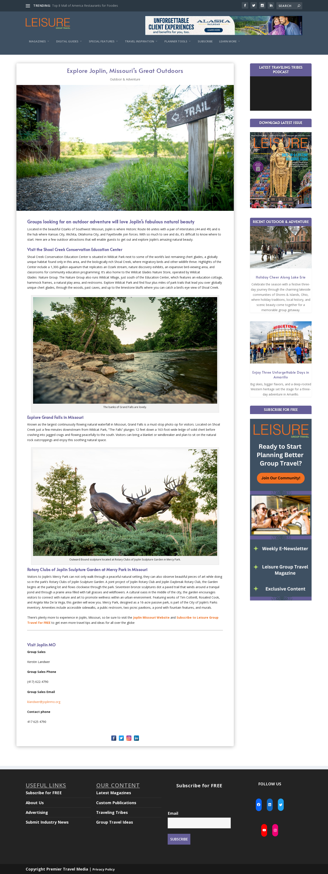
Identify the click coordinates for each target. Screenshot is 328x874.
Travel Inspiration (139, 41)
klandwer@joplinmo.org (43, 702)
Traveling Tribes (112, 812)
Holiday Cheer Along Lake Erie (281, 277)
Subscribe (205, 41)
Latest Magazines (113, 792)
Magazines (37, 41)
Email (173, 813)
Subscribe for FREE (44, 792)
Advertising (37, 812)
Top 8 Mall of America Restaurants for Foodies (85, 5)
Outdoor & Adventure (125, 79)
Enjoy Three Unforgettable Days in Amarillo (280, 374)
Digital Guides (67, 41)
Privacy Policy (103, 869)
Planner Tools (175, 41)
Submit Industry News (47, 822)
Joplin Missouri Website (151, 617)
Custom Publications (116, 802)
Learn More (228, 41)
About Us (35, 802)
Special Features (102, 41)
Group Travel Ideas (114, 822)
